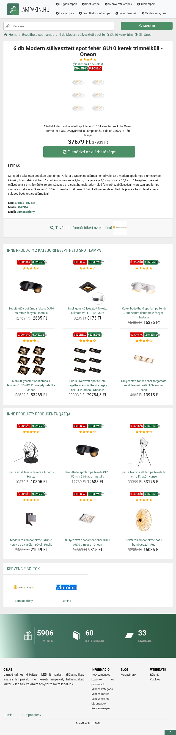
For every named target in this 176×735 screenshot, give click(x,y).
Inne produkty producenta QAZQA (38, 414)
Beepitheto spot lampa (94, 13)
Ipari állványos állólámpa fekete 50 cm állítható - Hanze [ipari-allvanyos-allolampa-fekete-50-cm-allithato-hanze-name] (143, 474)
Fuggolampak (66, 4)
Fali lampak (64, 13)
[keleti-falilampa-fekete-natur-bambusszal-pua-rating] (144, 500)
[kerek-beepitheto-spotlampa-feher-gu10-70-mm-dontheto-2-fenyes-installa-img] (144, 288)
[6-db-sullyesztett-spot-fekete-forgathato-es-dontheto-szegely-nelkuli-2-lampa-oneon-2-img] (87, 360)
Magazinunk (128, 674)
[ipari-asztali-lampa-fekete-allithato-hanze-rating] (31, 432)
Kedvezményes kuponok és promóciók (102, 679)
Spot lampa (90, 4)
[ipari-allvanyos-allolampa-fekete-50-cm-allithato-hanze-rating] (144, 432)
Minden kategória (153, 13)
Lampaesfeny (26, 211)
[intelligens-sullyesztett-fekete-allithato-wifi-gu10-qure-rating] (87, 268)
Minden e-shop (100, 698)
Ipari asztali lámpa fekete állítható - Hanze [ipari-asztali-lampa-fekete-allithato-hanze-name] (31, 474)
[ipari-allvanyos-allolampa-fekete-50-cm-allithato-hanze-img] (144, 451)
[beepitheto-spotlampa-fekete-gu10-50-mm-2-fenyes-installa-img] (31, 288)
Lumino (9, 715)
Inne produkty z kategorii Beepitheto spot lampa (54, 250)
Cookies (155, 679)
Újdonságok (98, 703)
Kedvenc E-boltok (23, 568)
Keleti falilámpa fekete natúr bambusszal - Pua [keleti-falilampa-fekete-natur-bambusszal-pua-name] (144, 542)
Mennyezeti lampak (118, 4)
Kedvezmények (100, 708)
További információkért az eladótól (88, 228)
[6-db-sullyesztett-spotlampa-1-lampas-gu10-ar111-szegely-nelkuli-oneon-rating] (31, 341)
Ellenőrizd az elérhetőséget (89, 152)
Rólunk (154, 674)
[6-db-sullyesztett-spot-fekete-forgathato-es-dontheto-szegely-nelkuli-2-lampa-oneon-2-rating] (87, 341)
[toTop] (170, 732)
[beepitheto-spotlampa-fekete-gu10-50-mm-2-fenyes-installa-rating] (31, 268)
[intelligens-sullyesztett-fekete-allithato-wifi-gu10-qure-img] (87, 288)
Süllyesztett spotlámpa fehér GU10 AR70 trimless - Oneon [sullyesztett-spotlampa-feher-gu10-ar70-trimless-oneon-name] (87, 542)
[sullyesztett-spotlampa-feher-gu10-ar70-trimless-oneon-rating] (87, 500)
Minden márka (100, 694)
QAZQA (23, 207)
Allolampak (146, 4)
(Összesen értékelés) (88, 64)
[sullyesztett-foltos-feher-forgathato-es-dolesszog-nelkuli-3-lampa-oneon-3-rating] (144, 341)
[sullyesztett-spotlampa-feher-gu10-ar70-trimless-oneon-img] (87, 519)
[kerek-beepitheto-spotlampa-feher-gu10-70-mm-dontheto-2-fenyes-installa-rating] (144, 268)
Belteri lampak (126, 13)
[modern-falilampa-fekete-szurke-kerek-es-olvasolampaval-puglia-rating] (31, 500)
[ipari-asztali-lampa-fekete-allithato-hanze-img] (31, 451)
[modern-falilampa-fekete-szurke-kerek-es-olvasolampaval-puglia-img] (31, 519)
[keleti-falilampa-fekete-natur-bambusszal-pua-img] (144, 519)
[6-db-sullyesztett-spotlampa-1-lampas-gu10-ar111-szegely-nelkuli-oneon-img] (31, 360)
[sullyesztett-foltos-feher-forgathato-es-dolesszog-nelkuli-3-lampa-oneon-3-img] (144, 360)
